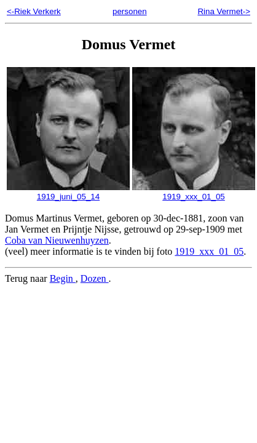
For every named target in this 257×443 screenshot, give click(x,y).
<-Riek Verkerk (34, 11)
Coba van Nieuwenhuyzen (57, 240)
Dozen (95, 278)
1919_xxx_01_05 (193, 192)
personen (130, 11)
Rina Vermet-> (223, 11)
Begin (63, 278)
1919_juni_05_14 (68, 192)
